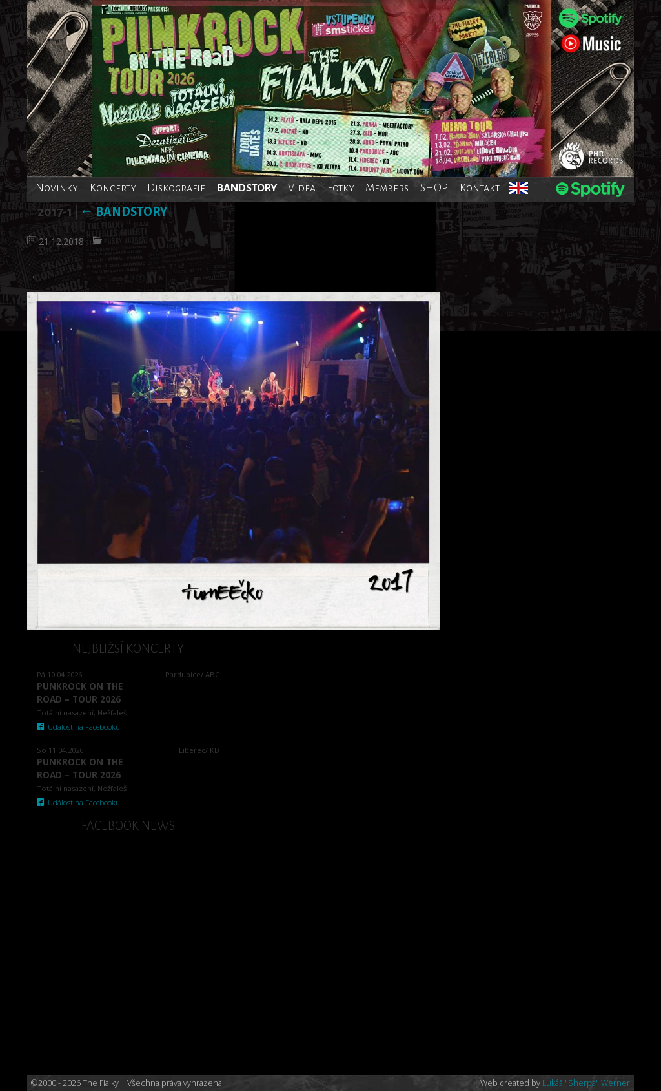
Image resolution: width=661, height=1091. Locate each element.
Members (387, 188)
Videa (302, 188)
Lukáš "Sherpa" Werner (586, 1082)
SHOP (434, 188)
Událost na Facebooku (78, 727)
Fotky (340, 188)
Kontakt (480, 188)
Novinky (57, 188)
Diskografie (176, 188)
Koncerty (113, 188)
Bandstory (123, 211)
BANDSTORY (247, 188)
